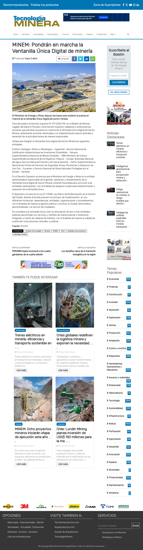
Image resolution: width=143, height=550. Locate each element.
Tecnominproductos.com (67, 522)
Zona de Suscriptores (106, 5)
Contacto (33, 532)
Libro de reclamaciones (19, 536)
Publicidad (102, 34)
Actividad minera (20, 234)
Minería (47, 231)
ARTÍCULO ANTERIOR (21, 248)
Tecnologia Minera (63, 536)
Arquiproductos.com (65, 527)
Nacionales (13, 522)
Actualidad (38, 34)
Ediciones (12, 532)
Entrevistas (38, 527)
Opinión (40, 522)
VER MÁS (21, 370)
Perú (63, 231)
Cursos (65, 34)
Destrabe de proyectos (77, 231)
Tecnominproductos (15, 5)
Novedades (52, 34)
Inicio (15, 34)
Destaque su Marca (111, 537)
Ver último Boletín (118, 92)
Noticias (25, 34)
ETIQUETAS (17, 231)
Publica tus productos (45, 5)
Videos (89, 34)
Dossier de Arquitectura (66, 532)
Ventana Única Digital (33, 231)
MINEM (55, 231)
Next (133, 506)
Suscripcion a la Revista (114, 532)
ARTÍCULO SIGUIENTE (87, 248)
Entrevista (77, 34)
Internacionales (27, 522)
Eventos (23, 532)
